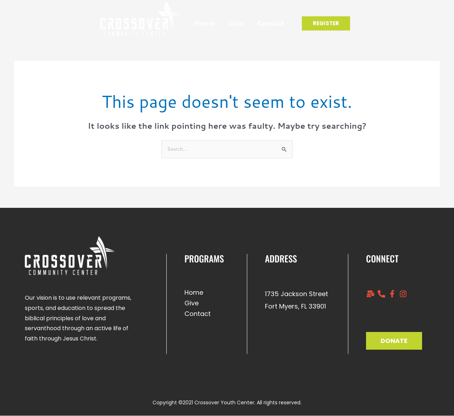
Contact (258, 23)
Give (223, 23)
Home (192, 23)
